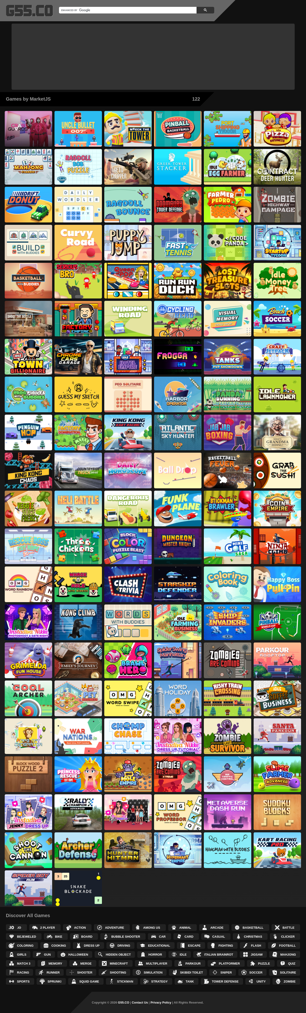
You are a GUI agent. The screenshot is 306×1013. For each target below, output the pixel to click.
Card (188, 936)
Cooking (58, 945)
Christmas (253, 936)
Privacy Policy (161, 1002)
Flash (256, 945)
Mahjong (288, 954)
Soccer (256, 972)
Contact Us (140, 1002)
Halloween (78, 954)
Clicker (288, 936)
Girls (21, 954)
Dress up (92, 945)
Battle (288, 927)
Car (162, 936)
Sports (23, 981)
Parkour (193, 963)
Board (86, 936)
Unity (261, 981)
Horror (155, 954)
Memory (55, 963)
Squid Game (89, 981)
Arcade (216, 927)
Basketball (253, 927)
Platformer (229, 963)
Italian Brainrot (218, 954)
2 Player (47, 927)
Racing (23, 972)
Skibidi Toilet (191, 972)
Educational (159, 945)
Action (80, 927)
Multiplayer (156, 963)
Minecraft (119, 963)
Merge (86, 963)
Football (287, 945)
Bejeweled (26, 936)
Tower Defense (225, 981)
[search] (127, 10)
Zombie (290, 981)
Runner (53, 972)
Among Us (151, 927)
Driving (123, 945)
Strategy (159, 981)
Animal (185, 927)
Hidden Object (118, 954)
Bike (58, 936)
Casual (218, 936)
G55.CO (123, 1002)
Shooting (118, 972)
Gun (47, 954)
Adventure (114, 927)
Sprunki (55, 981)
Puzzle (264, 963)
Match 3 (23, 963)
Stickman (125, 981)
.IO (19, 927)
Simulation (153, 972)
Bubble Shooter (125, 936)
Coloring (25, 945)
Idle (183, 954)
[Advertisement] (153, 57)
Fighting (225, 945)
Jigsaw (257, 954)
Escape (194, 945)
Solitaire (288, 972)
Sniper (226, 972)
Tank (190, 981)
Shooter (84, 972)
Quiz (291, 963)
